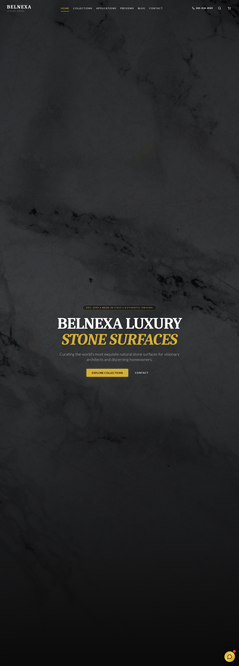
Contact (142, 372)
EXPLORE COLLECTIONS (107, 372)
